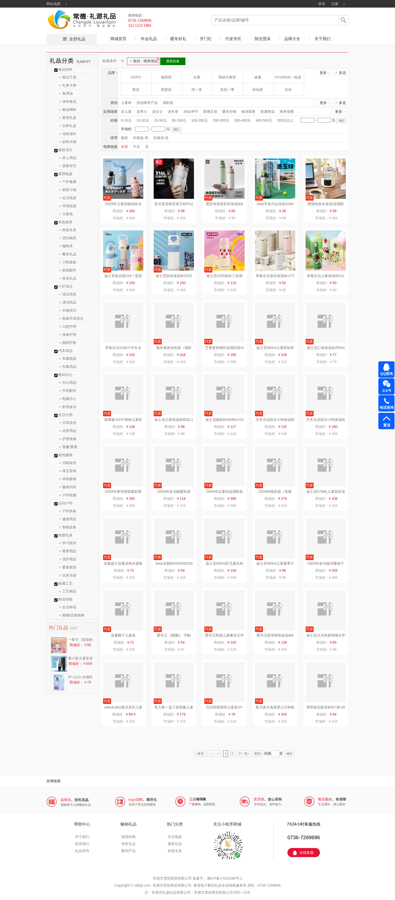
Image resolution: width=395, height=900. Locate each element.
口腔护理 (68, 326)
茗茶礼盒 (68, 118)
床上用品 (68, 158)
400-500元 (264, 120)
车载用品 (68, 367)
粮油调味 (68, 109)
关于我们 (322, 39)
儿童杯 (126, 103)
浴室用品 (68, 431)
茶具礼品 (68, 278)
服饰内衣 (68, 487)
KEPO (136, 77)
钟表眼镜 (68, 479)
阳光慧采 (263, 39)
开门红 (206, 39)
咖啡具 (66, 246)
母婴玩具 (65, 535)
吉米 (288, 90)
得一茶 (196, 90)
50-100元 (179, 120)
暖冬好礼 (178, 39)
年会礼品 (149, 39)
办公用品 (68, 382)
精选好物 (128, 837)
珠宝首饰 (68, 471)
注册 (334, 4)
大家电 (66, 214)
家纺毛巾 (65, 150)
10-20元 (143, 120)
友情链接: (53, 781)
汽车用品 (65, 351)
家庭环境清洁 (71, 318)
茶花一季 (227, 90)
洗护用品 (68, 559)
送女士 (157, 112)
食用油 (66, 93)
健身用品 (68, 519)
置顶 (386, 425)
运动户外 (65, 503)
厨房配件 (68, 270)
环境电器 (68, 206)
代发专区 (233, 39)
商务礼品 (128, 844)
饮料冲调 (68, 142)
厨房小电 (68, 190)
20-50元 (160, 120)
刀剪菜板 (68, 262)
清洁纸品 (68, 302)
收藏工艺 (65, 583)
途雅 (257, 77)
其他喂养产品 (147, 103)
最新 (124, 138)
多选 (340, 72)
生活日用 (65, 415)
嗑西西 (166, 77)
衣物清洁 (68, 310)
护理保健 (68, 439)
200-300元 (221, 120)
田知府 (257, 90)
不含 (136, 147)
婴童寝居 (68, 567)
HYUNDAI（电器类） (288, 79)
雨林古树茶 (227, 77)
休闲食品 (68, 101)
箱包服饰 (65, 455)
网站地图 (53, 4)
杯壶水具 (68, 230)
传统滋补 (68, 134)
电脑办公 (68, 399)
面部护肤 (68, 343)
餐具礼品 (68, 254)
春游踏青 (248, 112)
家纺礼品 (175, 844)
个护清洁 (65, 286)
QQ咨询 (386, 374)
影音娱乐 (68, 407)
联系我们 (82, 844)
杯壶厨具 (65, 222)
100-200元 (199, 120)
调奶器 (168, 103)
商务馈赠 (287, 112)
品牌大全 (292, 39)
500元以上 (285, 120)
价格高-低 (161, 138)
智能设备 (68, 527)
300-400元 (242, 120)
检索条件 (110, 61)
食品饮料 (65, 69)
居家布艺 (68, 166)
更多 (325, 72)
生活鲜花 (68, 607)
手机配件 (68, 391)
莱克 (135, 90)
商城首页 (118, 39)
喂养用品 (68, 551)
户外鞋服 (68, 495)
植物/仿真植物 (71, 615)
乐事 (196, 77)
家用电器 (65, 174)
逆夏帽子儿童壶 (123, 635)
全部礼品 (77, 39)
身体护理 (68, 335)
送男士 (142, 112)
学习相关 (68, 543)
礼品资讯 (82, 851)
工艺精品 (68, 591)
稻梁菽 (166, 90)
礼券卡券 (68, 85)
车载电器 (68, 359)
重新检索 (172, 61)
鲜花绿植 (65, 599)
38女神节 (190, 112)
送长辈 (173, 112)
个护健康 (68, 182)
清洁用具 (68, 294)
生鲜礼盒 (68, 126)
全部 (124, 147)
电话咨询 (387, 407)
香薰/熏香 (68, 447)
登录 (321, 4)
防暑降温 (267, 112)
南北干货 (68, 77)
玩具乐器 (68, 575)
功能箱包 (68, 463)
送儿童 (126, 112)
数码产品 (128, 851)
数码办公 (65, 375)
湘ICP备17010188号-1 (224, 878)
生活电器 (68, 198)
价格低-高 (140, 138)
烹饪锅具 (68, 238)
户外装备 (68, 511)
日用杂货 (68, 423)
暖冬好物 (229, 112)
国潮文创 (210, 112)
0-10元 (126, 120)
